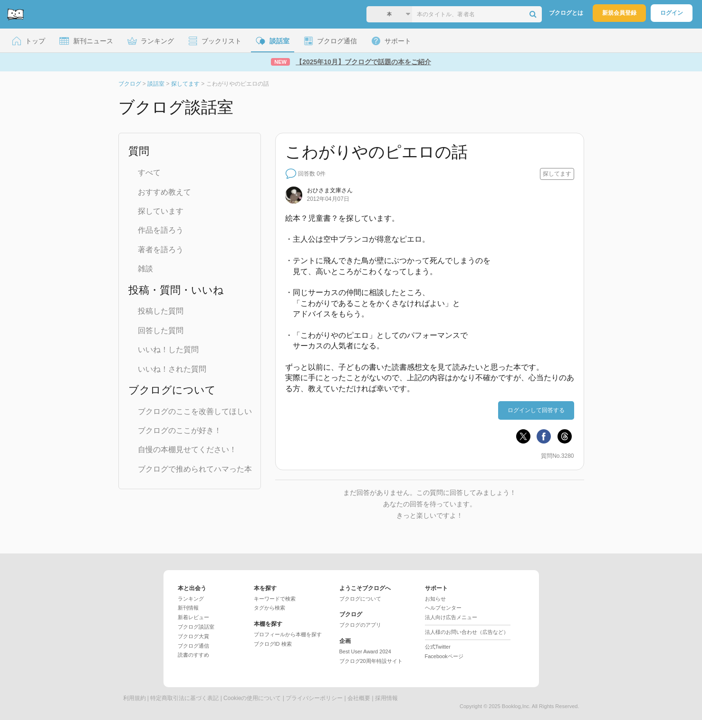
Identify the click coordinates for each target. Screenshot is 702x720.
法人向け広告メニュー (451, 617)
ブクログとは (566, 13)
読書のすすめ (193, 655)
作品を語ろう (160, 230)
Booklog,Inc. (516, 706)
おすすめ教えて (164, 192)
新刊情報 (188, 608)
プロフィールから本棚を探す (288, 634)
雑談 (145, 269)
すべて (149, 172)
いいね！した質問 (168, 349)
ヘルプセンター (443, 608)
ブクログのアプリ (360, 625)
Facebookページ (444, 656)
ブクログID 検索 (273, 644)
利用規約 (134, 698)
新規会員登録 (619, 13)
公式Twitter (438, 647)
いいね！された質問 (172, 369)
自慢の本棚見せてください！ (187, 449)
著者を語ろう (160, 250)
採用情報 (386, 698)
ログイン (671, 13)
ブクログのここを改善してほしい (195, 411)
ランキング (191, 599)
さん (330, 190)
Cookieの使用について (252, 698)
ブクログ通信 (193, 646)
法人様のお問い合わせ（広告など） (467, 632)
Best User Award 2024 (365, 651)
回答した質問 (160, 330)
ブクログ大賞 (193, 636)
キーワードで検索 (275, 599)
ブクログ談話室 (196, 627)
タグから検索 (269, 608)
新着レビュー (193, 617)
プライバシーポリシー (314, 698)
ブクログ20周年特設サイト (371, 661)
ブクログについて (360, 599)
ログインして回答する (536, 410)
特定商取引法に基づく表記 (184, 698)
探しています (160, 211)
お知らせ (435, 599)
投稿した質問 (160, 311)
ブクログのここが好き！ (179, 430)
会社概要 (358, 698)
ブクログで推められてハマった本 (195, 469)
